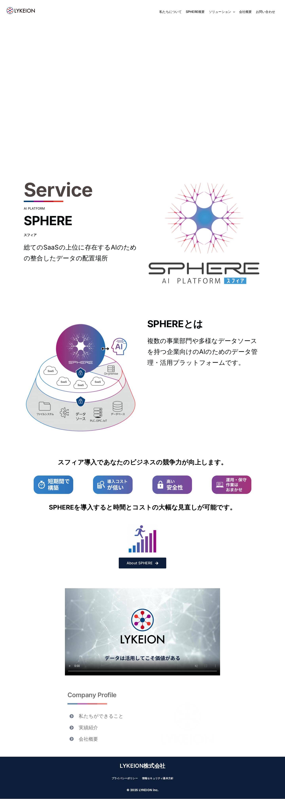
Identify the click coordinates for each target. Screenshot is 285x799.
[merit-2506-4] (231, 477)
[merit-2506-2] (113, 477)
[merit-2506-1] (53, 477)
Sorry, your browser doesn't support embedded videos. (142, 631)
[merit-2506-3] (172, 477)
